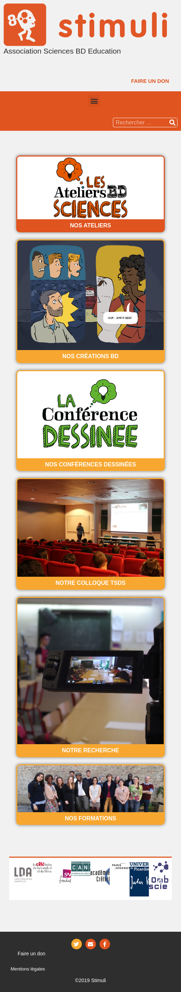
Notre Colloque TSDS (90, 583)
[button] (149, 81)
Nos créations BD (90, 356)
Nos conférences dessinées (90, 464)
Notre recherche (90, 750)
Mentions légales (28, 969)
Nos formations (90, 818)
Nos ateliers (90, 225)
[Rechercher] (172, 122)
